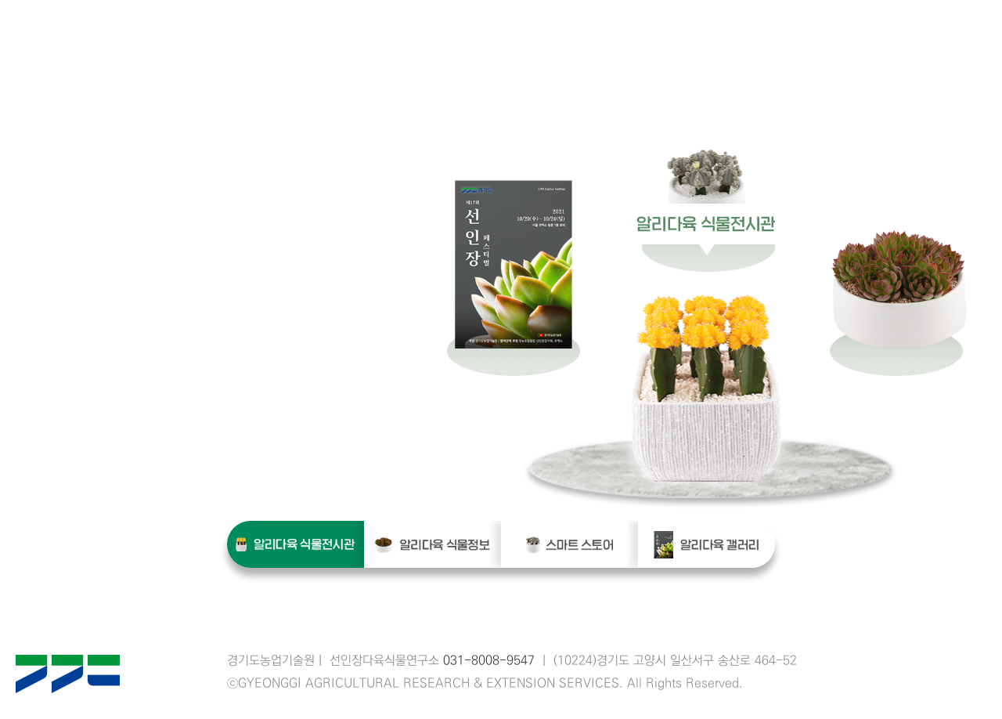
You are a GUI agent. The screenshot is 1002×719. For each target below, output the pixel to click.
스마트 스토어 (569, 544)
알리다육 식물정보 (432, 544)
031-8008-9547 (489, 660)
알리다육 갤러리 (706, 544)
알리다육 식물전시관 (295, 544)
